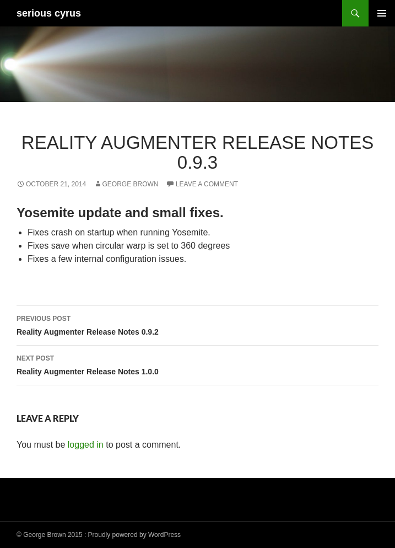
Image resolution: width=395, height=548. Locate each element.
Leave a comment (207, 184)
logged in (86, 444)
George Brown (130, 184)
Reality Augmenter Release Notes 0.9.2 (197, 324)
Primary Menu (382, 13)
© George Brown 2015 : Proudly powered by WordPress (99, 535)
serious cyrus (49, 13)
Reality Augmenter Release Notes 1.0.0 (197, 364)
